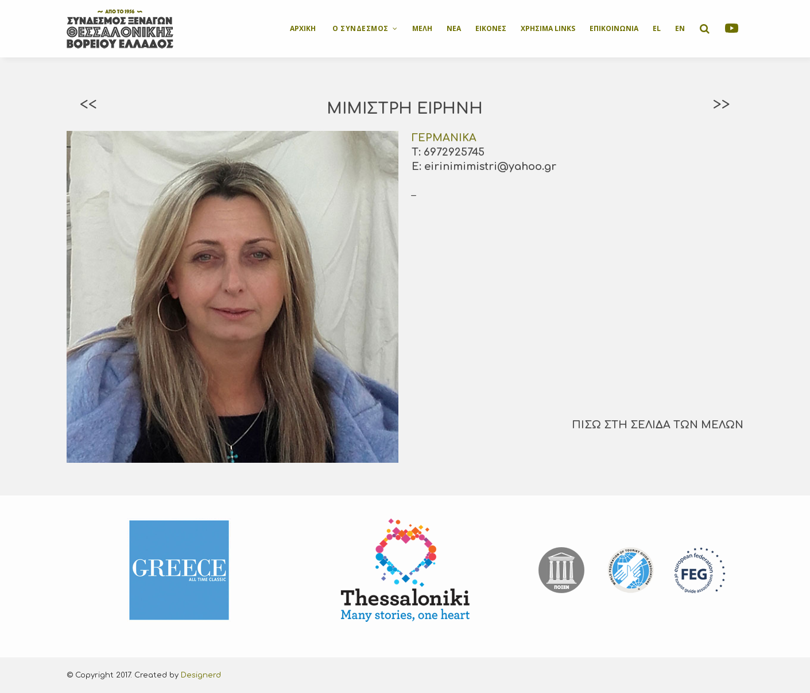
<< (88, 104)
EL (657, 28)
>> (721, 104)
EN (680, 28)
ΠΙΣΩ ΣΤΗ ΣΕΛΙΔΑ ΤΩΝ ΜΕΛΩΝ (657, 425)
